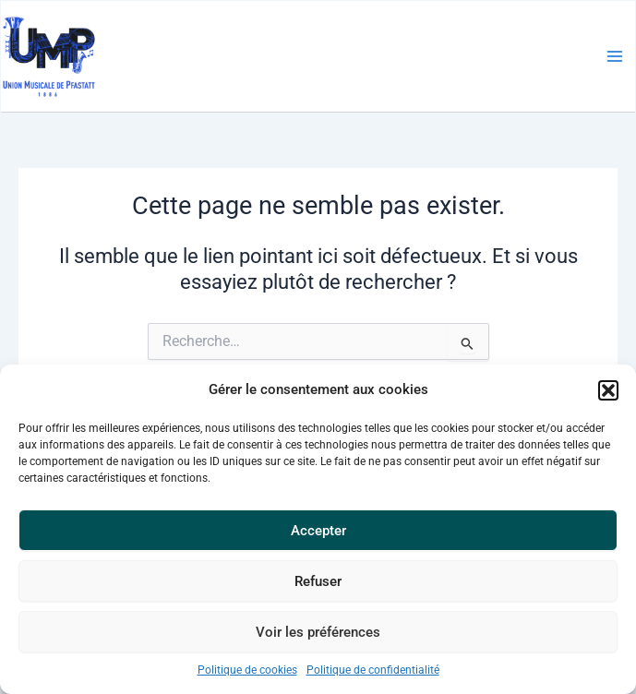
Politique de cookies (247, 670)
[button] (608, 390)
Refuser (318, 581)
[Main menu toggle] (614, 56)
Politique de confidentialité (372, 670)
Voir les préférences (318, 632)
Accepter (318, 530)
